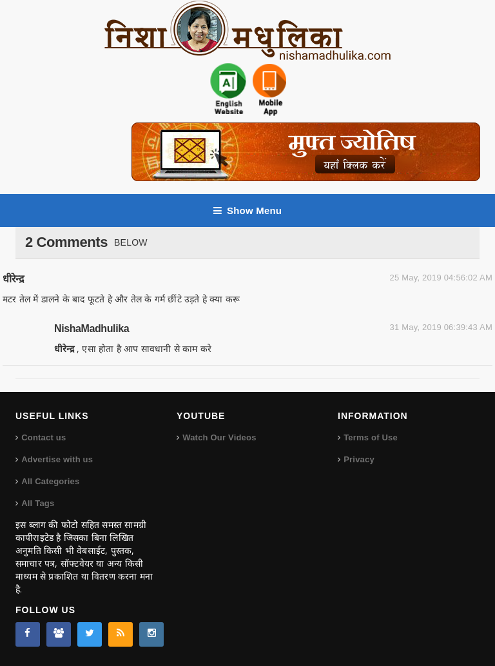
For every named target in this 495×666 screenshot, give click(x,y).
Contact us (43, 437)
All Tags (37, 503)
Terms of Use (371, 437)
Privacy (359, 459)
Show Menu (247, 210)
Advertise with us (57, 459)
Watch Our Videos (219, 437)
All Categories (50, 481)
